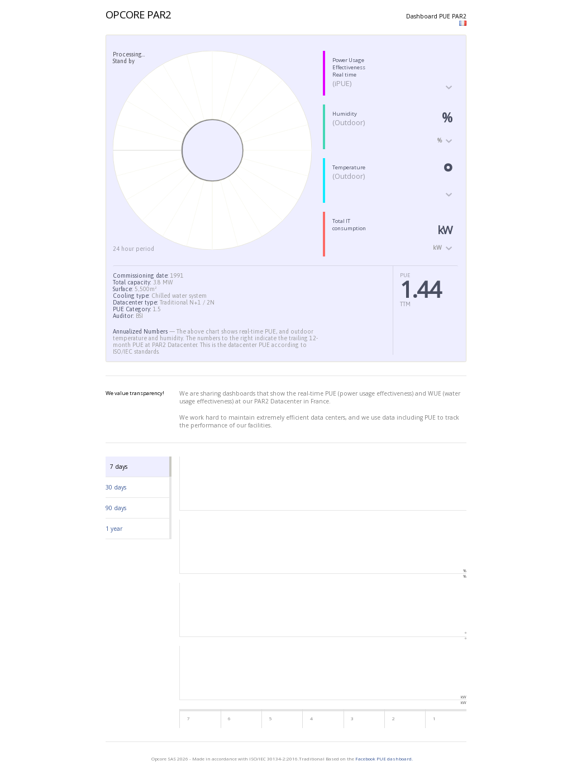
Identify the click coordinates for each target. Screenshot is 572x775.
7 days (118, 466)
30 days (116, 487)
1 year (114, 528)
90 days (116, 508)
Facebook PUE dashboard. (384, 758)
